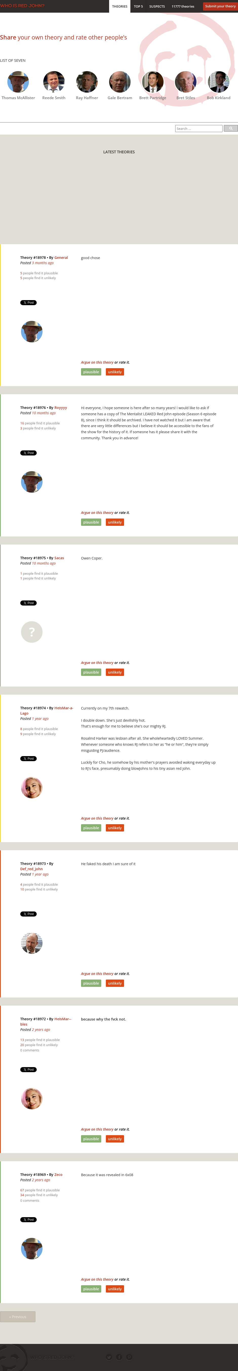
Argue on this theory (97, 362)
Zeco (58, 1174)
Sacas (59, 557)
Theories (119, 6)
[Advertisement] (85, 202)
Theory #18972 (33, 1018)
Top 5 (138, 6)
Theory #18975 (33, 557)
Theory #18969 (33, 1174)
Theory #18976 (33, 407)
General (61, 257)
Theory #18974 (33, 707)
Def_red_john (31, 868)
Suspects (157, 6)
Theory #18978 (33, 257)
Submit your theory (220, 6)
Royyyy (60, 407)
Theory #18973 (33, 863)
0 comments (29, 1050)
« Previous (17, 1316)
